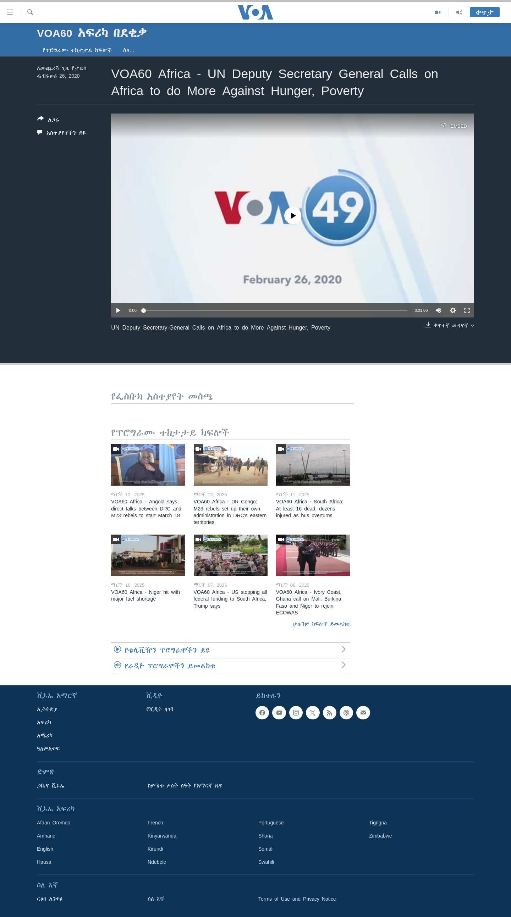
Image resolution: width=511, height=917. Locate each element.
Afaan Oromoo (53, 822)
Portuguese (271, 822)
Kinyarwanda (162, 836)
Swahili (266, 862)
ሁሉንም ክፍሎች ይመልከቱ (321, 624)
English (45, 849)
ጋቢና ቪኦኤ (50, 786)
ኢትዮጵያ (47, 709)
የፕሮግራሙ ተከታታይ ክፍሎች (77, 50)
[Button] (48, 121)
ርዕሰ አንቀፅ (49, 899)
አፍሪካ (44, 722)
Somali (266, 849)
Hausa (44, 862)
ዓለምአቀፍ (48, 749)
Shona (265, 836)
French (155, 822)
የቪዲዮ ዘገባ (160, 709)
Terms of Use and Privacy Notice (297, 899)
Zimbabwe (380, 836)
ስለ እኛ (156, 899)
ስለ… (128, 50)
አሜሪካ (45, 736)
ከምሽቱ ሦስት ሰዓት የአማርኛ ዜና (185, 786)
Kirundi (155, 849)
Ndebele (157, 862)
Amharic (46, 836)
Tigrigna (378, 822)
